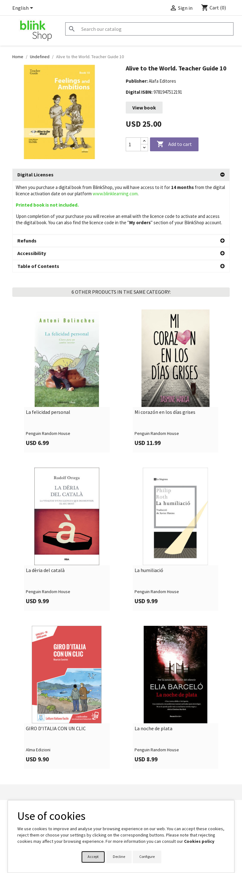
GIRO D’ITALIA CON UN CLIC (56, 675)
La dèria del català (45, 517)
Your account (141, 751)
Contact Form (82, 762)
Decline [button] (119, 856)
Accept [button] (93, 856)
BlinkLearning (24, 779)
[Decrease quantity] (144, 147)
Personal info (138, 762)
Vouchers (134, 795)
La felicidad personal (48, 359)
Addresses (136, 787)
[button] (121, 175)
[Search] (149, 29)
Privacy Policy (25, 771)
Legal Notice (24, 762)
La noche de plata (153, 675)
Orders (132, 771)
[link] (66, 328)
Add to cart (174, 144)
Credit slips (136, 779)
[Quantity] (133, 144)
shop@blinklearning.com (208, 781)
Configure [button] (147, 856)
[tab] (121, 175)
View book (144, 107)
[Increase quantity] (144, 141)
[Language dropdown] (23, 8)
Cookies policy (199, 841)
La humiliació (149, 517)
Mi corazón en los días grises (165, 359)
